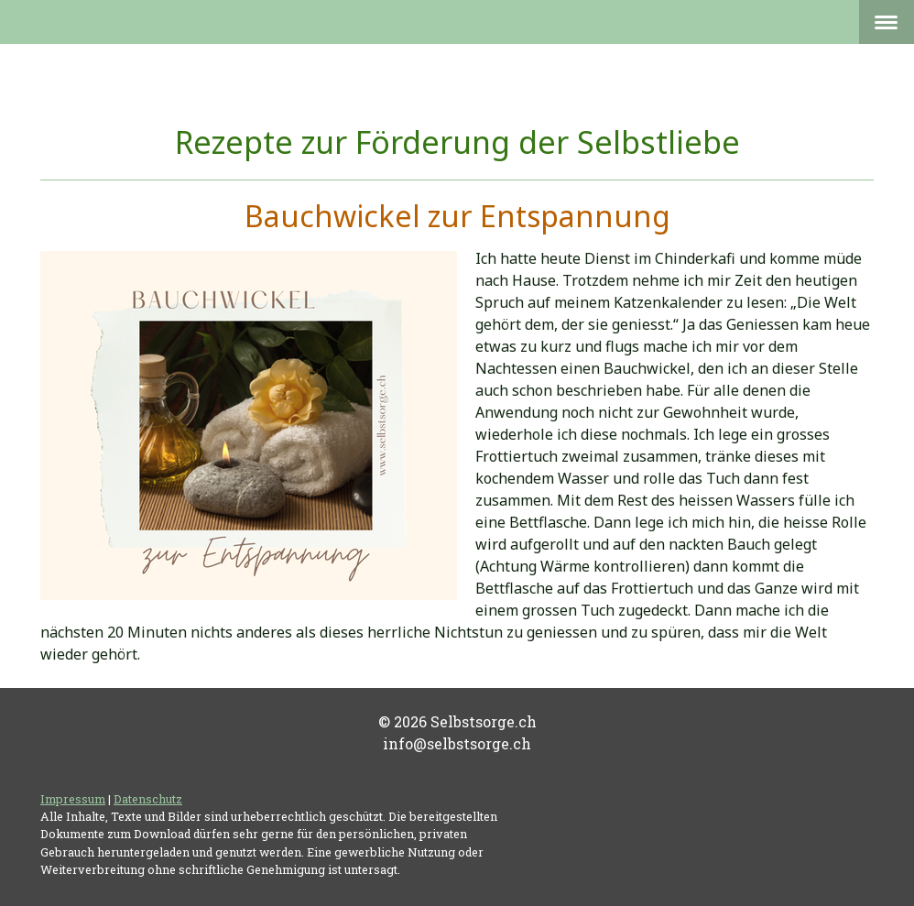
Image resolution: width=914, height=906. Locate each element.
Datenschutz (148, 798)
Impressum (72, 798)
